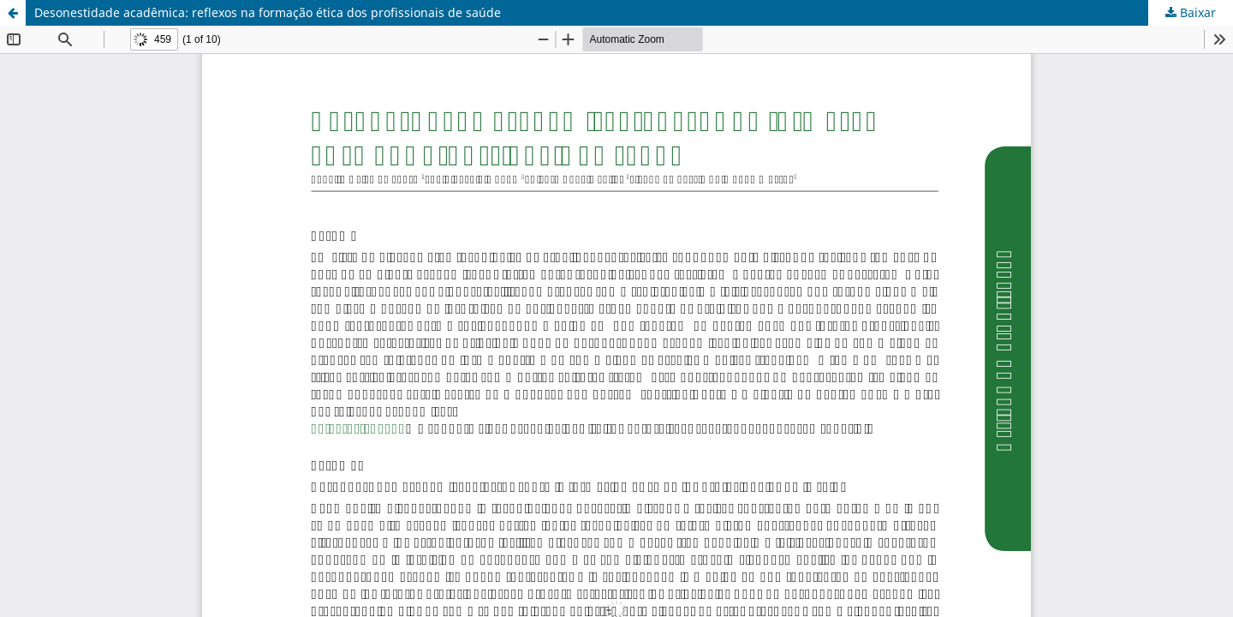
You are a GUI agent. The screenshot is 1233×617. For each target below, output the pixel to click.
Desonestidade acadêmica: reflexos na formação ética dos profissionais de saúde (267, 12)
